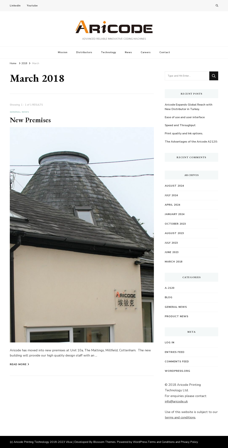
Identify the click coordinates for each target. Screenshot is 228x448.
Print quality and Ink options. (184, 133)
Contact (164, 52)
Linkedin (15, 5)
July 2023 (171, 243)
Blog (168, 297)
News (128, 52)
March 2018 (173, 261)
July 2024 (171, 195)
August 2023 (174, 233)
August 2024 (174, 185)
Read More (19, 364)
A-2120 (169, 288)
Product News (176, 316)
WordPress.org (177, 371)
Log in (169, 342)
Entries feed (175, 352)
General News (19, 112)
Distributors (84, 52)
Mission (63, 52)
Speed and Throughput (180, 125)
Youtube (32, 5)
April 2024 (172, 204)
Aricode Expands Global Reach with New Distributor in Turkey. (188, 107)
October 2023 (175, 224)
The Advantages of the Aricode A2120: (191, 142)
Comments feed (177, 361)
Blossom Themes (104, 442)
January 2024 (175, 214)
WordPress (140, 442)
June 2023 (172, 252)
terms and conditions (180, 417)
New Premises (30, 119)
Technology (108, 52)
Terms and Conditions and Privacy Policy (173, 442)
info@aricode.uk (176, 401)
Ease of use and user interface (185, 117)
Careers (146, 52)
